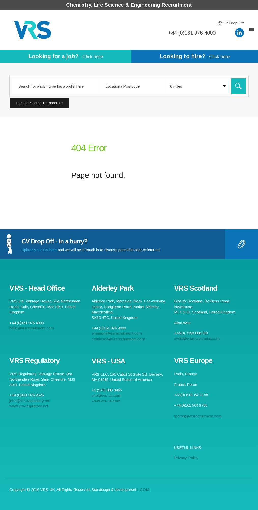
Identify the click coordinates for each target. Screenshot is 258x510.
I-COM (143, 489)
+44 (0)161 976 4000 (192, 33)
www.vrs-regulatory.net (28, 406)
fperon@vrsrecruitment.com (198, 416)
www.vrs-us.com (106, 401)
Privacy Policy (186, 458)
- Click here (65, 56)
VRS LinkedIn (239, 32)
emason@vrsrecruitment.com (117, 333)
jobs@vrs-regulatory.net (29, 401)
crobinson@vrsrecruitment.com (118, 339)
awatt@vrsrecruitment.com (197, 338)
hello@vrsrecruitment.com (225, 32)
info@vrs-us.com (106, 395)
